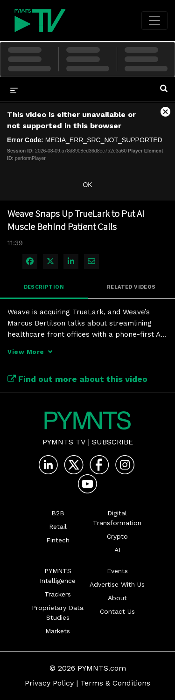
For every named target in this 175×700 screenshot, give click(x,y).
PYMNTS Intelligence (58, 575)
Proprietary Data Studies (58, 612)
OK (87, 184)
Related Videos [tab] (131, 287)
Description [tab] (44, 287)
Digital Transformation (117, 518)
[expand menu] (14, 90)
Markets (57, 631)
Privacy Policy (49, 683)
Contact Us (117, 611)
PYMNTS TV (63, 441)
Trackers (57, 594)
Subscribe (112, 441)
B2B (57, 513)
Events (117, 571)
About (117, 598)
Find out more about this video (77, 379)
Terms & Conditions (115, 683)
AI (117, 550)
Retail (58, 526)
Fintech (58, 540)
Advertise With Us (117, 584)
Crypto (117, 536)
